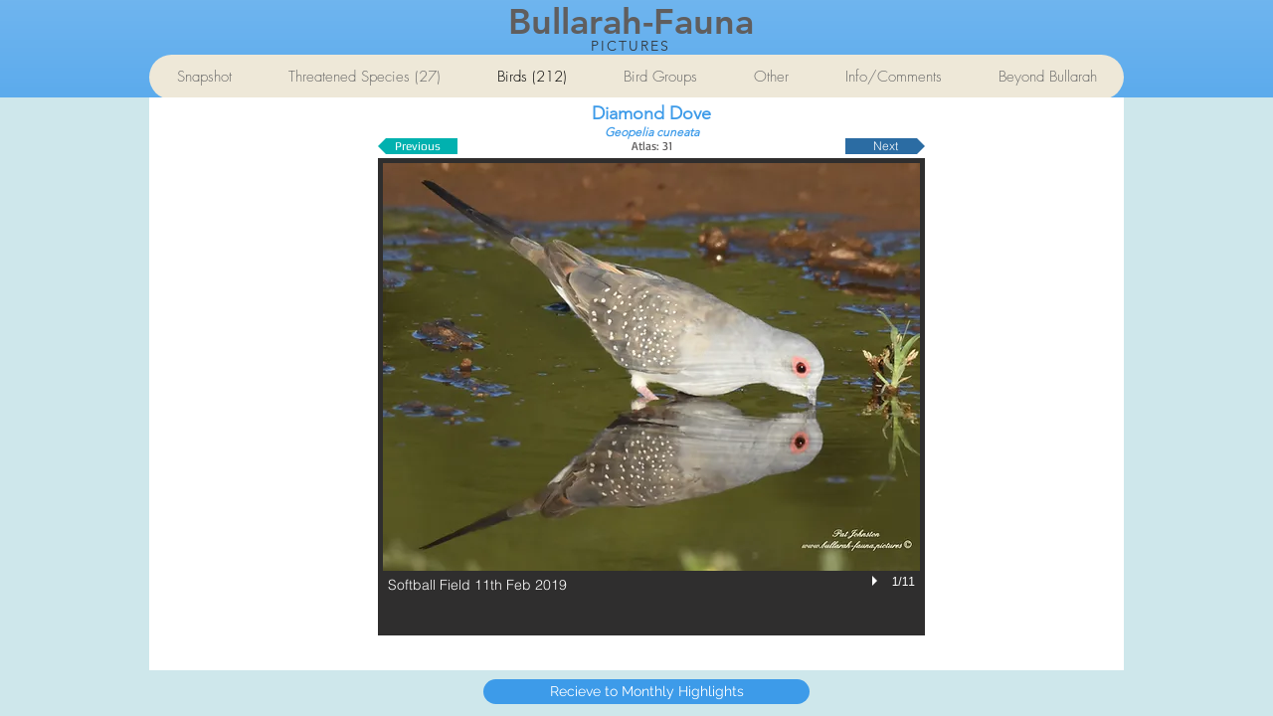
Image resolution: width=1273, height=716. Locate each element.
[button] (651, 396)
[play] (877, 581)
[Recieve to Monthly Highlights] (646, 691)
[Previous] (417, 146)
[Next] (885, 146)
